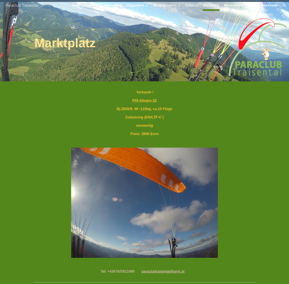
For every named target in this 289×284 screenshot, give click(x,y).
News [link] (76, 5)
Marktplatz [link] (211, 5)
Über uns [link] (111, 5)
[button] (284, 5)
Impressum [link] (269, 5)
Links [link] (252, 5)
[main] (144, 41)
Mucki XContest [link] (164, 5)
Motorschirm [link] (233, 5)
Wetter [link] (94, 5)
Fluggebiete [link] (135, 5)
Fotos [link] (190, 5)
